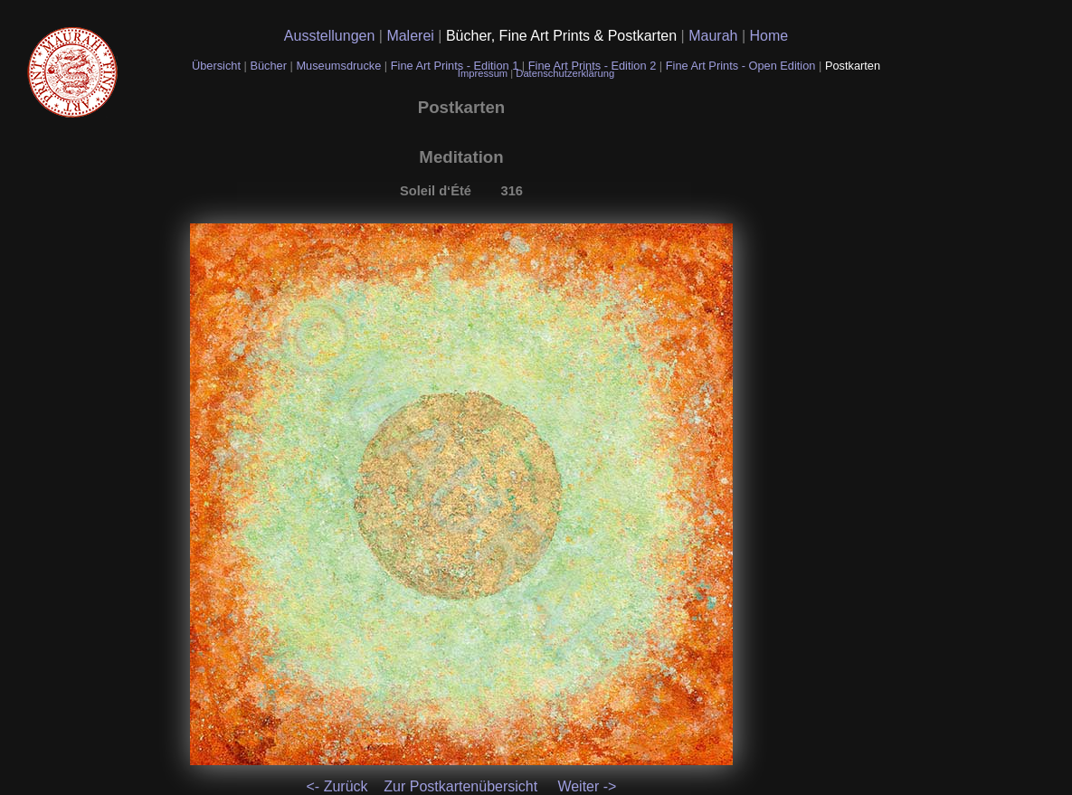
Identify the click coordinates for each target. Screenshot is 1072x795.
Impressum (484, 73)
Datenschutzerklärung (565, 73)
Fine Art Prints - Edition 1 (455, 65)
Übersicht (218, 65)
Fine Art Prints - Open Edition (742, 65)
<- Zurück (337, 786)
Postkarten (852, 65)
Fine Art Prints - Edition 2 (592, 65)
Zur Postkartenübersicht (460, 786)
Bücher (269, 65)
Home (769, 35)
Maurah (715, 35)
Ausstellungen (331, 35)
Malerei (412, 35)
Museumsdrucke (340, 65)
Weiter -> (586, 786)
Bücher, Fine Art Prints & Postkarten (563, 35)
